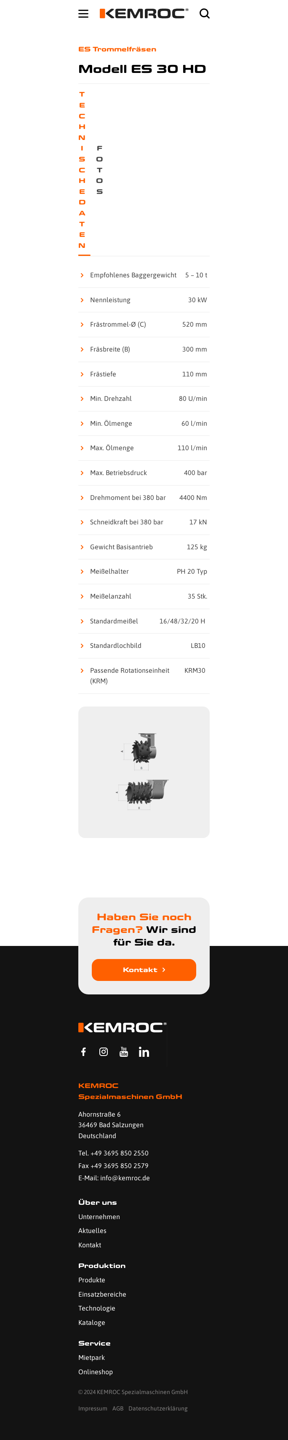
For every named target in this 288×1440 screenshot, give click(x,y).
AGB (117, 1408)
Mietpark (91, 1357)
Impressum (92, 1408)
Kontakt (140, 969)
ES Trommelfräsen (117, 49)
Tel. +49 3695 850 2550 (113, 1153)
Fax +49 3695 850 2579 (113, 1165)
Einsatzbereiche (102, 1294)
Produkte (91, 1280)
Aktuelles (92, 1230)
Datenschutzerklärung (158, 1408)
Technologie (96, 1308)
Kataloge (91, 1322)
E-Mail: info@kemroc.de (114, 1178)
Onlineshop (95, 1372)
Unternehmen (99, 1216)
